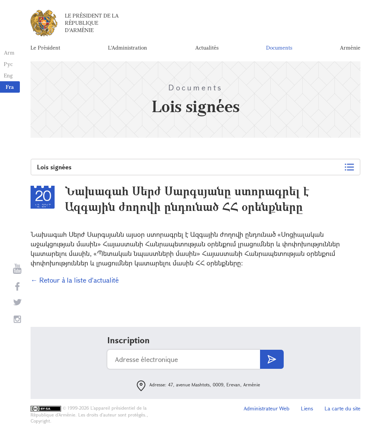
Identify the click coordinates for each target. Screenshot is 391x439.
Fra (10, 86)
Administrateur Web (266, 408)
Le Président (45, 47)
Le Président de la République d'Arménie (92, 23)
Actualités (206, 47)
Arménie (350, 47)
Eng (8, 75)
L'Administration (127, 47)
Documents (279, 47)
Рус (8, 64)
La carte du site (342, 408)
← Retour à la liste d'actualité (75, 280)
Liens (307, 408)
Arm (9, 52)
